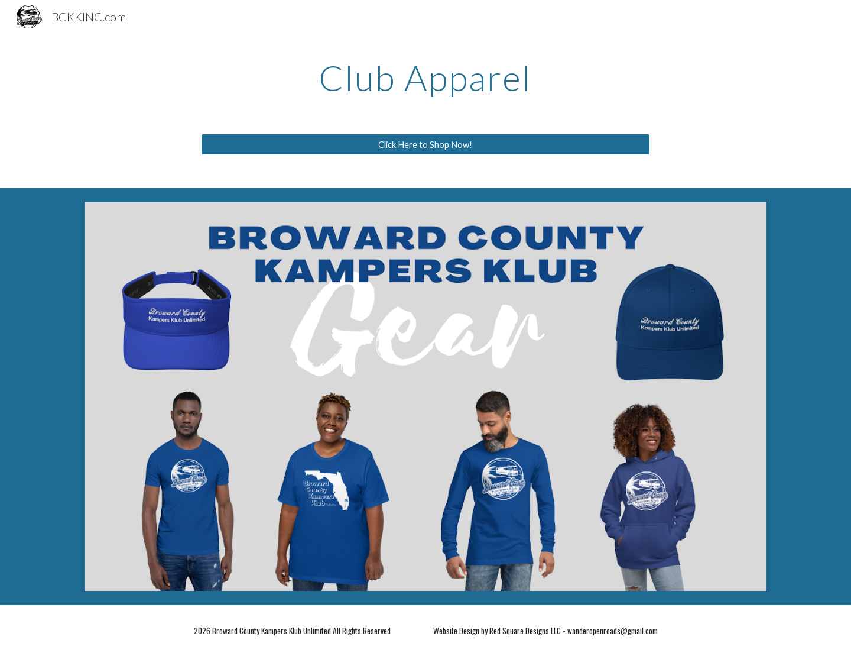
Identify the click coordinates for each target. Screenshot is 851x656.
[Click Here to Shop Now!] (425, 144)
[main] (425, 77)
